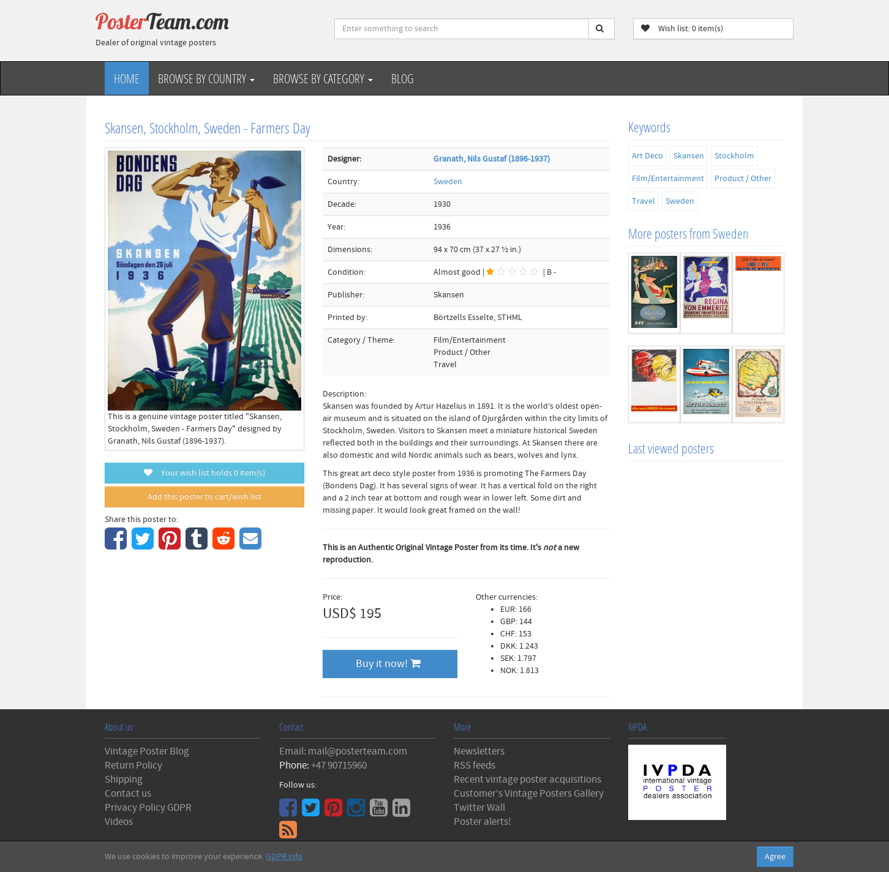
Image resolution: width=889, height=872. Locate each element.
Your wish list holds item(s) (204, 473)
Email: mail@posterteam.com (343, 751)
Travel (643, 201)
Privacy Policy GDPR (148, 807)
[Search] (601, 28)
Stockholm (734, 156)
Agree (775, 856)
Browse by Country (206, 78)
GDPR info (284, 856)
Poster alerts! (482, 822)
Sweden (447, 181)
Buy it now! (388, 664)
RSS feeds (474, 765)
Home (127, 78)
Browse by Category (323, 78)
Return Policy (133, 765)
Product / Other (743, 178)
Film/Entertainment (668, 178)
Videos (119, 822)
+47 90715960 (339, 765)
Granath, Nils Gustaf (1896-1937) (491, 159)
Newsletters (479, 751)
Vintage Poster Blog (147, 751)
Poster (162, 21)
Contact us (128, 793)
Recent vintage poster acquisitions (527, 779)
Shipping (124, 779)
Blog (402, 78)
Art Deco (647, 156)
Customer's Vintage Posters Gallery (529, 793)
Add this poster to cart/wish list (204, 496)
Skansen (688, 156)
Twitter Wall (479, 807)
